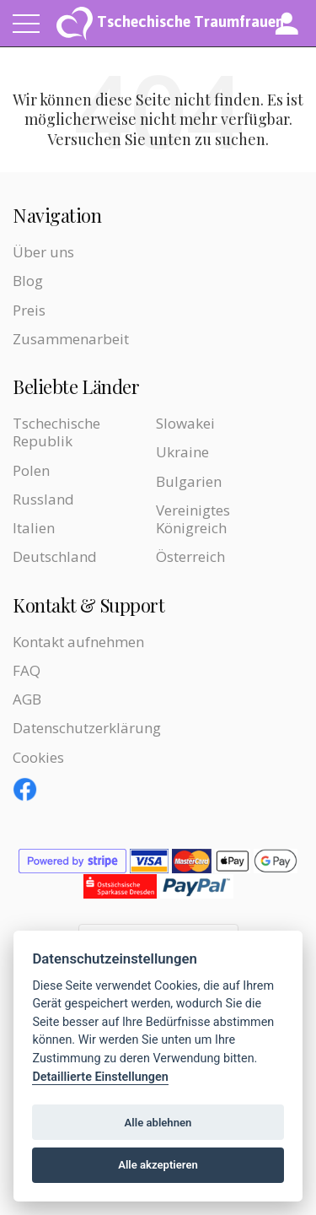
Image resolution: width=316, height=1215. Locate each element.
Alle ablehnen (158, 1122)
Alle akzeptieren (158, 1164)
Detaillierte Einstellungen (100, 1077)
